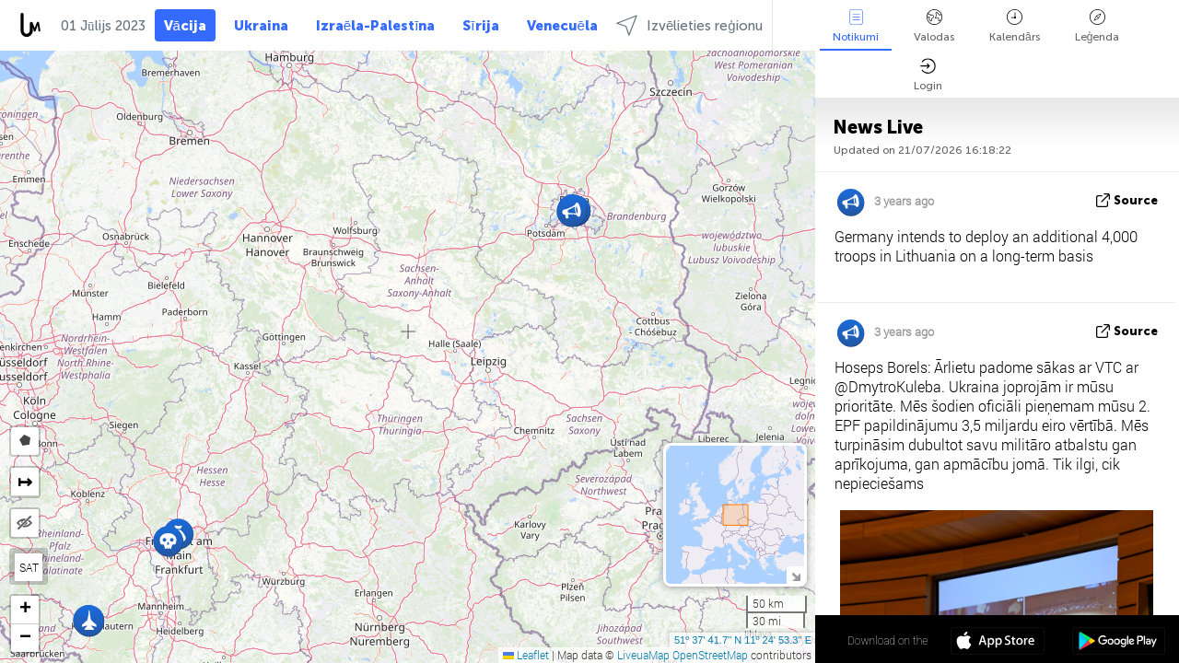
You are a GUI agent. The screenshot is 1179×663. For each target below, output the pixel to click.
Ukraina (261, 25)
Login (928, 75)
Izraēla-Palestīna (376, 25)
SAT (29, 567)
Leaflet (526, 654)
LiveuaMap (643, 654)
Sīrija (480, 25)
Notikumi (856, 26)
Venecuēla (562, 25)
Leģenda (1097, 26)
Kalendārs (1014, 26)
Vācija (185, 25)
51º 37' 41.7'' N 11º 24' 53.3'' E (742, 640)
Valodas (934, 26)
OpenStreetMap (710, 654)
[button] (168, 541)
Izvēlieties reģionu (689, 25)
